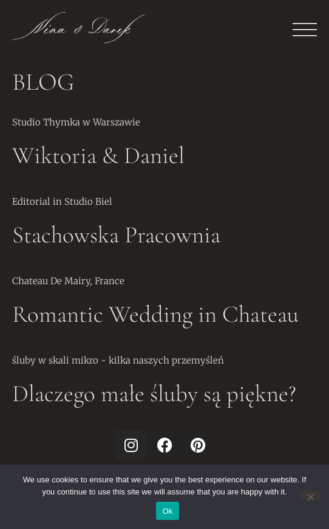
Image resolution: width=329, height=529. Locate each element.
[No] (310, 496)
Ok (167, 511)
